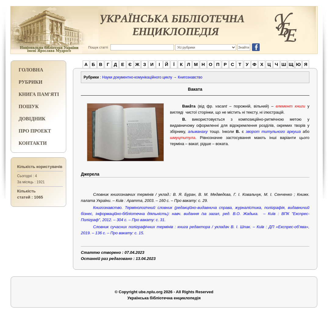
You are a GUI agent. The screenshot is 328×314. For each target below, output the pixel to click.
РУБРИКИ (30, 82)
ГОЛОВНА (31, 69)
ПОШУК (29, 106)
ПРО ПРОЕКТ (35, 130)
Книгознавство (190, 77)
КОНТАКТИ (33, 143)
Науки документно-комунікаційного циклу (137, 77)
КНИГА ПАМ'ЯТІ (39, 94)
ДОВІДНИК (32, 118)
